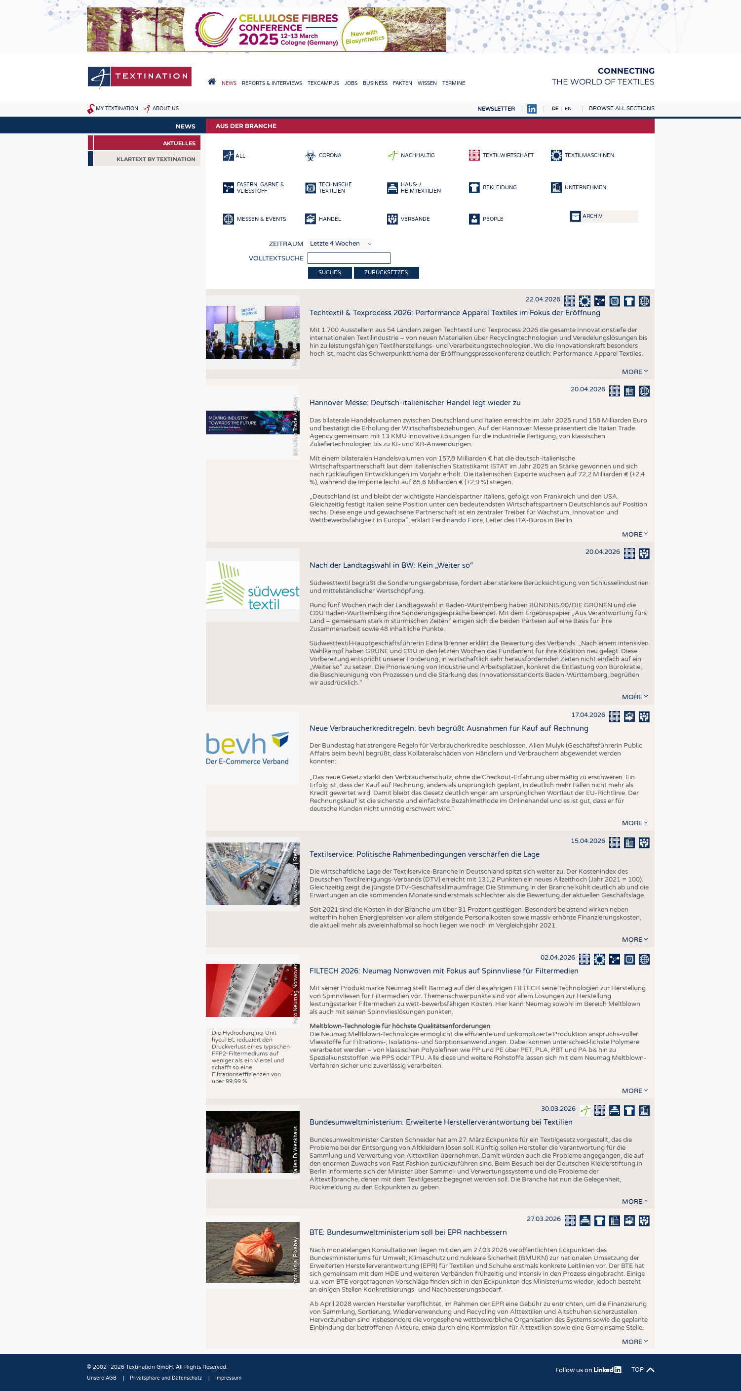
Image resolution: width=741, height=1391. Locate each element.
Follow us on (588, 1370)
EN (568, 109)
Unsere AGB (102, 1378)
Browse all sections (622, 108)
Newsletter (496, 109)
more (632, 372)
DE (555, 109)
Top (637, 1369)
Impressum (228, 1378)
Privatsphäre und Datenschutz (166, 1378)
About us (166, 109)
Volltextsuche (276, 258)
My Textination (117, 109)
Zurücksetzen (386, 272)
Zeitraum (286, 244)
